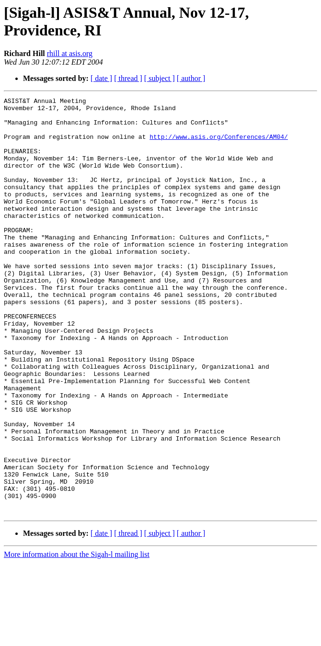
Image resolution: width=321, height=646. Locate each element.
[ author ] (191, 78)
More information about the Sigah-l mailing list (76, 638)
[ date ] (101, 78)
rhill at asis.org (69, 53)
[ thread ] (128, 78)
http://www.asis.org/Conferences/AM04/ (218, 145)
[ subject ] (159, 78)
